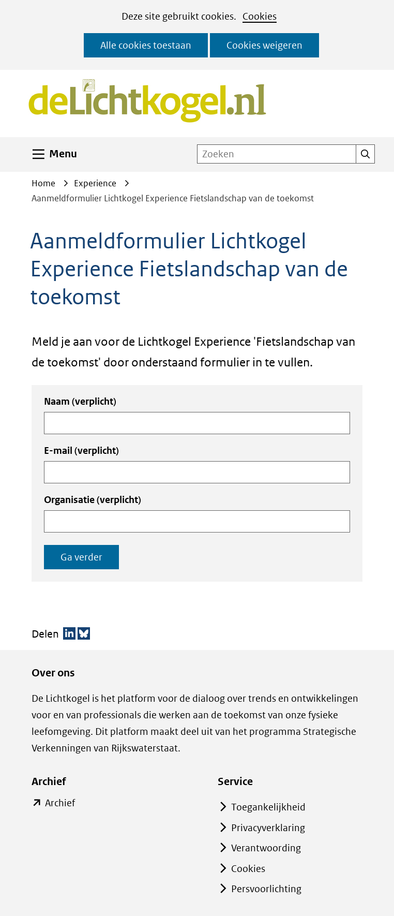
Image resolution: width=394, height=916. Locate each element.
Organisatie (92, 500)
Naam (80, 401)
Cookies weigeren (264, 45)
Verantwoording (266, 848)
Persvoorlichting (266, 889)
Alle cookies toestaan (145, 45)
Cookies (260, 16)
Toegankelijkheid (268, 807)
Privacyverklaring (268, 828)
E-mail (81, 450)
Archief (59, 803)
